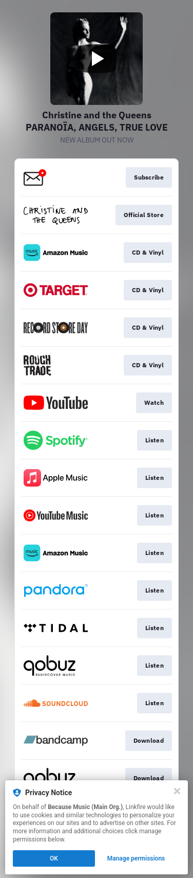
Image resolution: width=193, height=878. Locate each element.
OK (54, 858)
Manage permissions (136, 858)
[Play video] (96, 58)
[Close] (177, 791)
